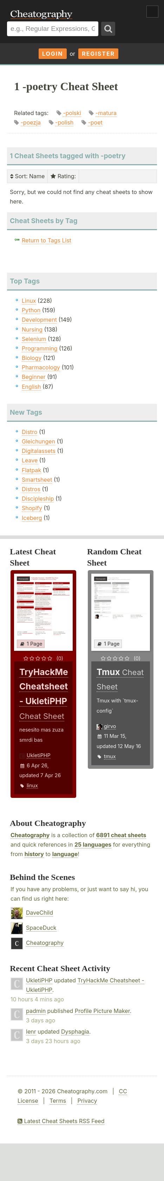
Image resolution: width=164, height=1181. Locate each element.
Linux (29, 300)
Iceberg (32, 517)
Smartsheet (37, 479)
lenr (31, 1031)
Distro (29, 431)
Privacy (87, 1100)
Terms (58, 1100)
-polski (72, 112)
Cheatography (30, 835)
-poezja (31, 122)
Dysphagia (75, 1031)
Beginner (34, 376)
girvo (110, 726)
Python (31, 310)
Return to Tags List (46, 240)
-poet (95, 122)
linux (32, 785)
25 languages (92, 844)
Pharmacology (41, 367)
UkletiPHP (39, 755)
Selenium (34, 338)
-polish (64, 122)
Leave (30, 460)
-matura (106, 112)
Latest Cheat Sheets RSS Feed (61, 1121)
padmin (36, 1010)
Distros (31, 489)
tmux (110, 756)
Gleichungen (38, 441)
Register (98, 53)
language (65, 854)
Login (52, 53)
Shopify (32, 508)
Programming (40, 348)
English (31, 386)
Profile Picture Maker (102, 1010)
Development (39, 319)
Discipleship (38, 498)
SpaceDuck (41, 927)
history (34, 854)
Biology (31, 357)
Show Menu (152, 12)
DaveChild (39, 912)
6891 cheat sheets (121, 835)
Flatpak (31, 470)
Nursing (32, 329)
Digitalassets (38, 450)
